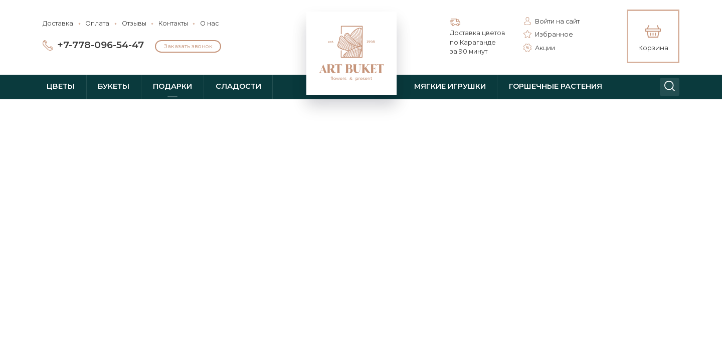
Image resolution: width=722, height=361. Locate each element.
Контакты (173, 23)
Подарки (172, 86)
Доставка (58, 23)
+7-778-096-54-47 (100, 45)
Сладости (238, 86)
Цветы (61, 86)
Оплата (97, 23)
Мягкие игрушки (450, 86)
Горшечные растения (555, 86)
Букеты (113, 86)
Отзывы (134, 23)
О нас (209, 23)
